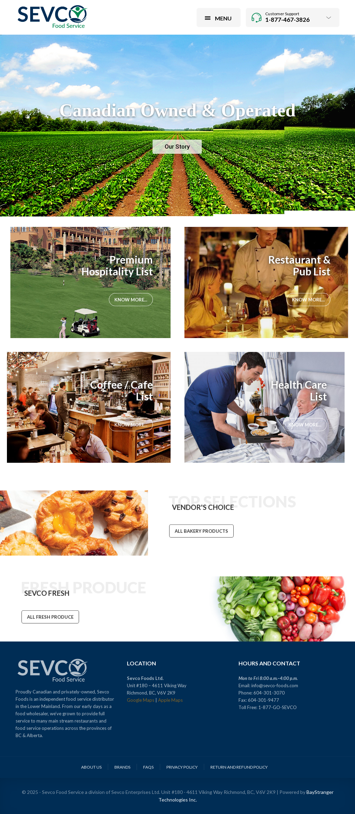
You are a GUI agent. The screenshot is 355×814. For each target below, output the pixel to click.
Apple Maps (170, 700)
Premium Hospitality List (117, 265)
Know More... (130, 300)
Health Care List (299, 390)
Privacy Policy (182, 767)
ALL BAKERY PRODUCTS (201, 531)
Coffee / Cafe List (121, 390)
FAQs (148, 767)
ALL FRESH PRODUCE (50, 617)
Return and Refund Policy (239, 767)
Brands (122, 767)
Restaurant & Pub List (299, 265)
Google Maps (140, 700)
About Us (91, 767)
